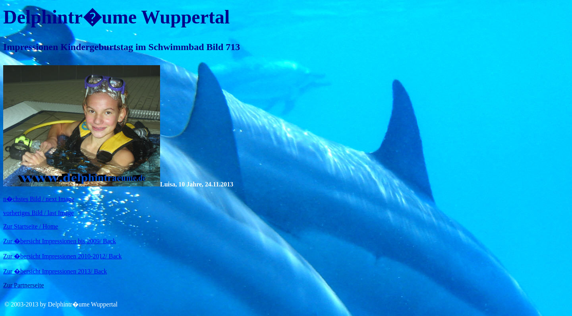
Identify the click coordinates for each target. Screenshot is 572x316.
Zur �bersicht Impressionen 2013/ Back (55, 271)
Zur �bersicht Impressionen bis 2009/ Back (59, 241)
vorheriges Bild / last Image (38, 212)
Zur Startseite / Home (30, 226)
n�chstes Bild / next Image (38, 199)
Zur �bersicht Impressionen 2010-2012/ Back (62, 256)
